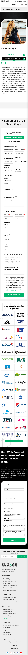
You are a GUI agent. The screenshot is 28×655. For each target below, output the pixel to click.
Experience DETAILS (9, 197)
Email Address (7, 494)
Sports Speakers (7, 611)
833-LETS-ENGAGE (8, 571)
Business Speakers (8, 609)
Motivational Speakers (9, 613)
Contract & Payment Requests (13, 254)
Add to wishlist (16, 55)
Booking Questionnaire (9, 590)
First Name (6, 484)
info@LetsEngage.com (9, 569)
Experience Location (20, 158)
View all (5, 618)
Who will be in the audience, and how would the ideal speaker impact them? (13, 532)
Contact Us (6, 583)
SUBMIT (14, 540)
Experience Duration (8, 166)
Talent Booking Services (9, 597)
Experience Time (8, 158)
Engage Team (7, 634)
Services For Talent (8, 599)
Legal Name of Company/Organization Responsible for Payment (14, 267)
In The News (6, 627)
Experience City (8, 189)
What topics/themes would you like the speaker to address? (13, 526)
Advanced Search (20, 1)
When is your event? (8, 503)
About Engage (7, 632)
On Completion (19, 215)
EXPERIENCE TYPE (8, 150)
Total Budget (7, 245)
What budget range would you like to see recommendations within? (12, 515)
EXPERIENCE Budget (7, 223)
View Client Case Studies (14, 441)
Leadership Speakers (9, 616)
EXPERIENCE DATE (19, 150)
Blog (4, 630)
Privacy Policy (7, 642)
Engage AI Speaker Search (10, 581)
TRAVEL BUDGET (6, 234)
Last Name (6, 489)
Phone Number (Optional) (9, 498)
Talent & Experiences (9, 579)
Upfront (6, 215)
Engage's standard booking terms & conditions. (13, 289)
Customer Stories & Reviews (11, 625)
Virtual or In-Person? (8, 508)
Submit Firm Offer (14, 295)
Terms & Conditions (18, 642)
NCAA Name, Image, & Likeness (11, 602)
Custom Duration (18, 170)
